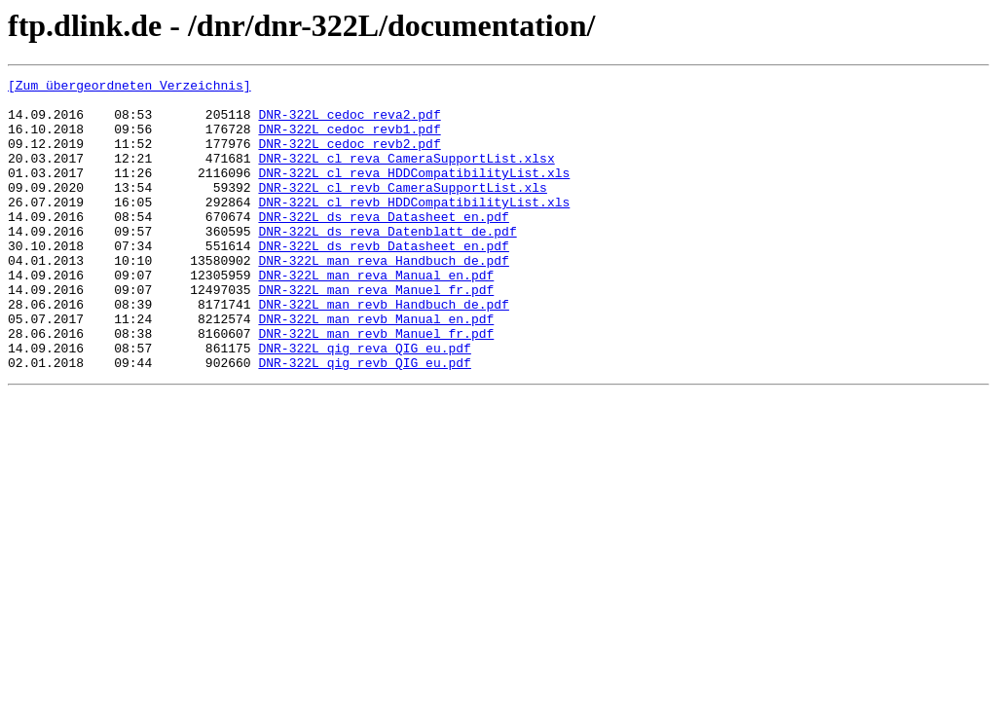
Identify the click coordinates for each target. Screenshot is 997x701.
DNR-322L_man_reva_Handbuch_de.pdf (383, 298)
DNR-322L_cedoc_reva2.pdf (349, 122)
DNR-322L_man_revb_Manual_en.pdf (376, 368)
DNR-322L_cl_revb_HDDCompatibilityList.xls (414, 228)
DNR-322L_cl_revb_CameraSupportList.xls (402, 210)
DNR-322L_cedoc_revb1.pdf (349, 140)
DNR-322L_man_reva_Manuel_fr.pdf (376, 333)
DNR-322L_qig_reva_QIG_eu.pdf (364, 403)
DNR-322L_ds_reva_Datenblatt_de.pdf (387, 263)
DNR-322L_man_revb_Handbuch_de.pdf (383, 350)
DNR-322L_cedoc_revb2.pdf (349, 157)
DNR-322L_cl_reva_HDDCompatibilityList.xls (414, 193)
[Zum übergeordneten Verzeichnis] (129, 87)
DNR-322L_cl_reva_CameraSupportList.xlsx (406, 175)
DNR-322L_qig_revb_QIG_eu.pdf (364, 420)
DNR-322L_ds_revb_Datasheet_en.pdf (383, 280)
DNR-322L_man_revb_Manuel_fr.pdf (376, 385)
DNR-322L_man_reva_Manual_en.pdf (376, 315)
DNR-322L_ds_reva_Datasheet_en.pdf (383, 245)
